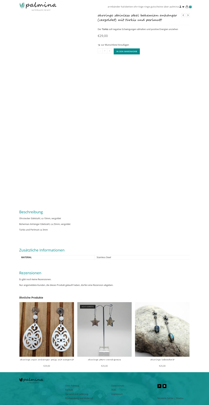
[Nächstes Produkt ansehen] (188, 15)
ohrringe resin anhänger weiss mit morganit (47, 359)
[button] (113, 44)
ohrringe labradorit (162, 359)
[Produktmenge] (105, 50)
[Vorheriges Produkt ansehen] (183, 15)
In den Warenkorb (126, 51)
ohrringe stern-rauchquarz (104, 359)
